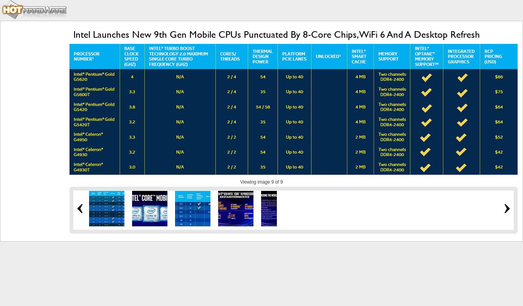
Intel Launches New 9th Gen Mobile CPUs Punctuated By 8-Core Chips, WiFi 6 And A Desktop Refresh (276, 34)
